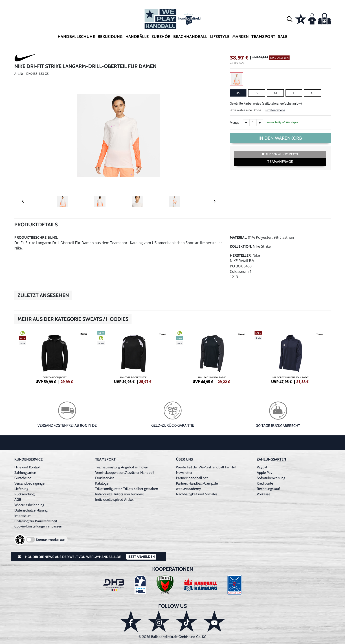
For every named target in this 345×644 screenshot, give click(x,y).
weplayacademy (188, 489)
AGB (17, 499)
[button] (289, 18)
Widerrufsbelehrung (29, 505)
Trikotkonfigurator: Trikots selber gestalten (126, 489)
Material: (238, 237)
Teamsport (263, 36)
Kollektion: (241, 246)
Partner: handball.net (192, 478)
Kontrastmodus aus (50, 540)
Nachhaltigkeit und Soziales (197, 494)
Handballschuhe (76, 36)
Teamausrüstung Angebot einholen (121, 467)
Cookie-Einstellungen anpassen (38, 526)
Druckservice (104, 478)
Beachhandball (190, 36)
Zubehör (161, 36)
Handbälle (137, 36)
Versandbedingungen (30, 483)
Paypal (262, 467)
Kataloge (101, 483)
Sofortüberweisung (271, 478)
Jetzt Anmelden (141, 557)
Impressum (22, 516)
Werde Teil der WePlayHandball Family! (206, 467)
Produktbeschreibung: (36, 237)
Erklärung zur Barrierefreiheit (35, 521)
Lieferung (21, 489)
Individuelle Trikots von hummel (119, 494)
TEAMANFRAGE (280, 161)
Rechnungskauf (268, 489)
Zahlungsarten (25, 472)
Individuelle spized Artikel (114, 499)
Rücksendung (24, 494)
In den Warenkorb (280, 138)
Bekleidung (110, 36)
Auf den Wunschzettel (280, 154)
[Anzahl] (253, 122)
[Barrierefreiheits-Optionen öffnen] (20, 539)
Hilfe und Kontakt (27, 467)
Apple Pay (264, 472)
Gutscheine (22, 478)
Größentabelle (275, 110)
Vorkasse (263, 494)
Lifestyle (220, 36)
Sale (282, 36)
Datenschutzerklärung (31, 510)
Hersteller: (241, 255)
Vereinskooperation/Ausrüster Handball (124, 472)
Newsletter (184, 472)
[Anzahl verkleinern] (246, 122)
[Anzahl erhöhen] (259, 122)
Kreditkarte (265, 483)
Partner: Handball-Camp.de (197, 483)
